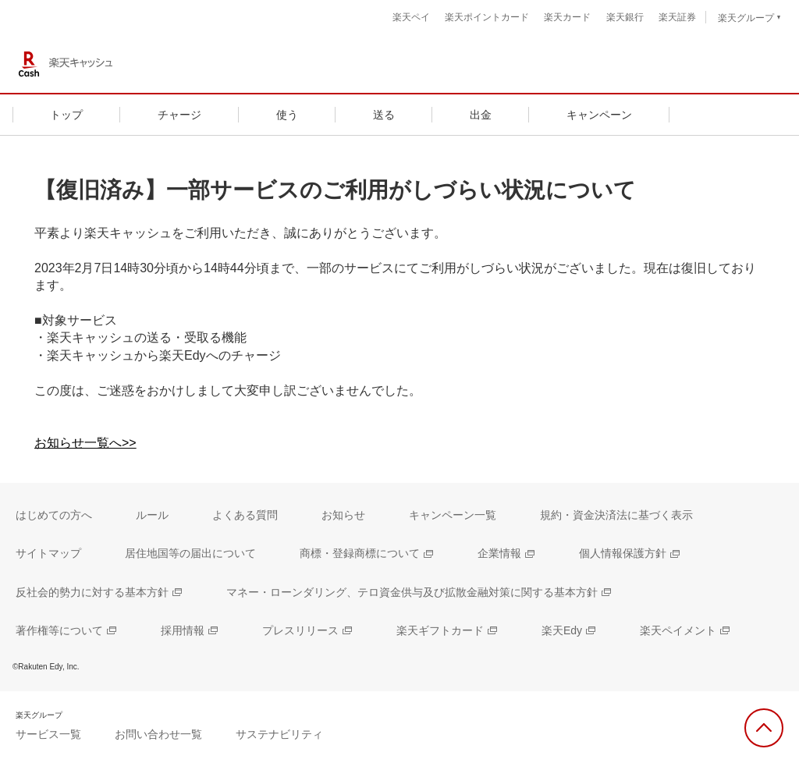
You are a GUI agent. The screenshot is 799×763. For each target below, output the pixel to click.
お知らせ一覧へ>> (85, 442)
